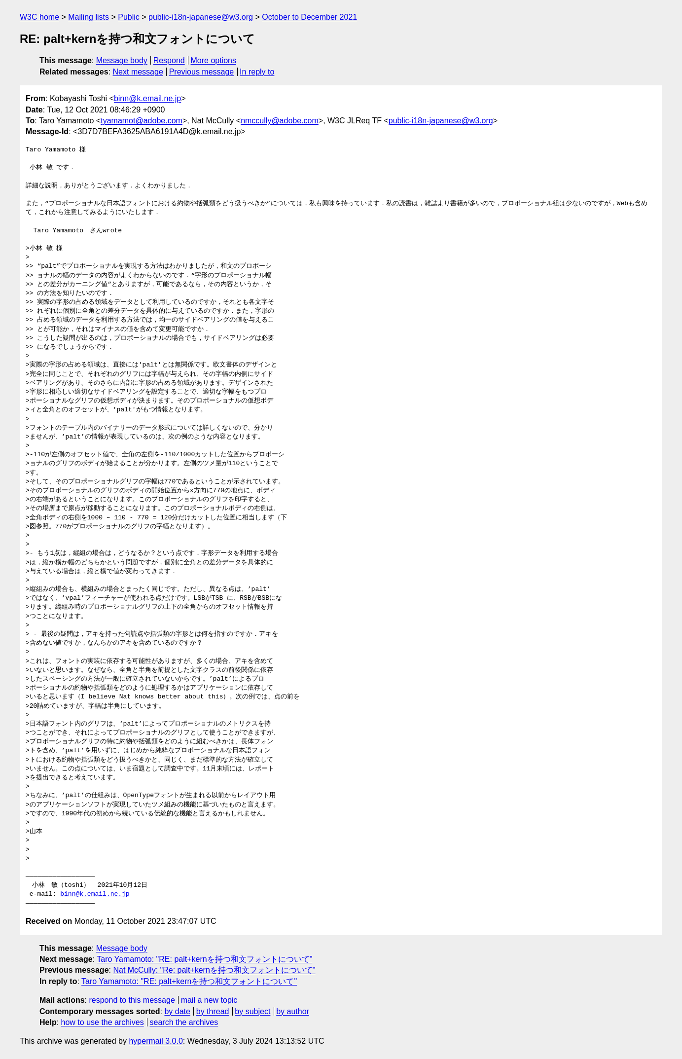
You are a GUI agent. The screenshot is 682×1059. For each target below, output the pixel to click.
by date (177, 1011)
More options (214, 60)
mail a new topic (209, 1000)
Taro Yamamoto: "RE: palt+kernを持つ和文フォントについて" (204, 959)
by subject (252, 1011)
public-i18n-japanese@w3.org (200, 17)
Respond (169, 60)
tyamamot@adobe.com (141, 120)
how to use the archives (102, 1022)
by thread (212, 1011)
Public (129, 17)
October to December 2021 (309, 17)
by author (292, 1011)
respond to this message (132, 1000)
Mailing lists (88, 17)
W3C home (39, 17)
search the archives (184, 1022)
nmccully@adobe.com (280, 120)
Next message (138, 72)
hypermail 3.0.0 (155, 1041)
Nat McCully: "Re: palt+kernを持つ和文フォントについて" (214, 970)
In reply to (257, 72)
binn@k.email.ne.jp (147, 98)
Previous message (201, 72)
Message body (121, 60)
